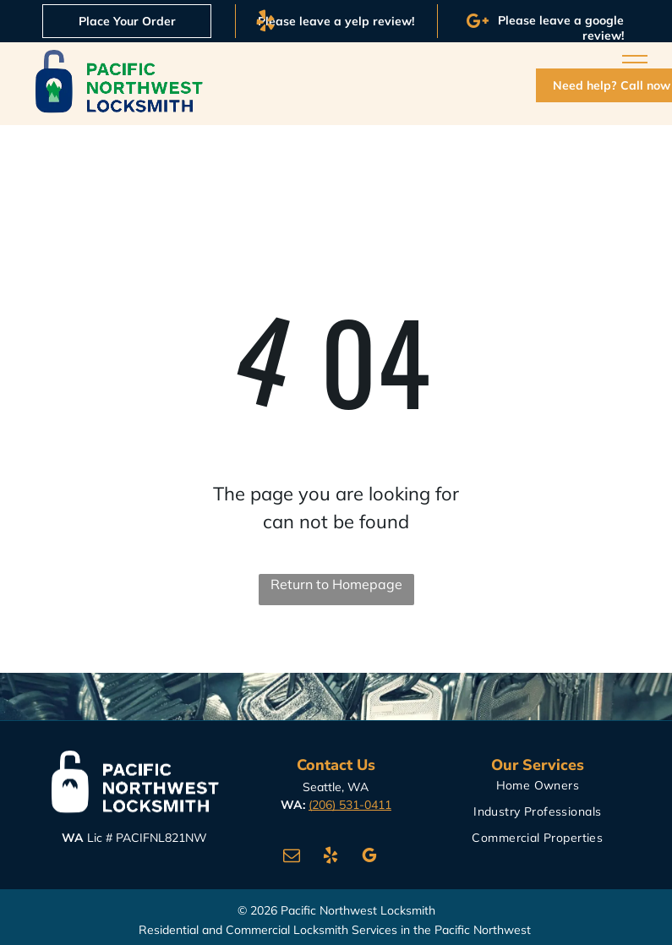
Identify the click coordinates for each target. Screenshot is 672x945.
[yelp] (330, 857)
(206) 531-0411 (350, 804)
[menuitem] (537, 790)
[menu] (635, 63)
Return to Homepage (336, 584)
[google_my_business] (369, 857)
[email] (291, 857)
